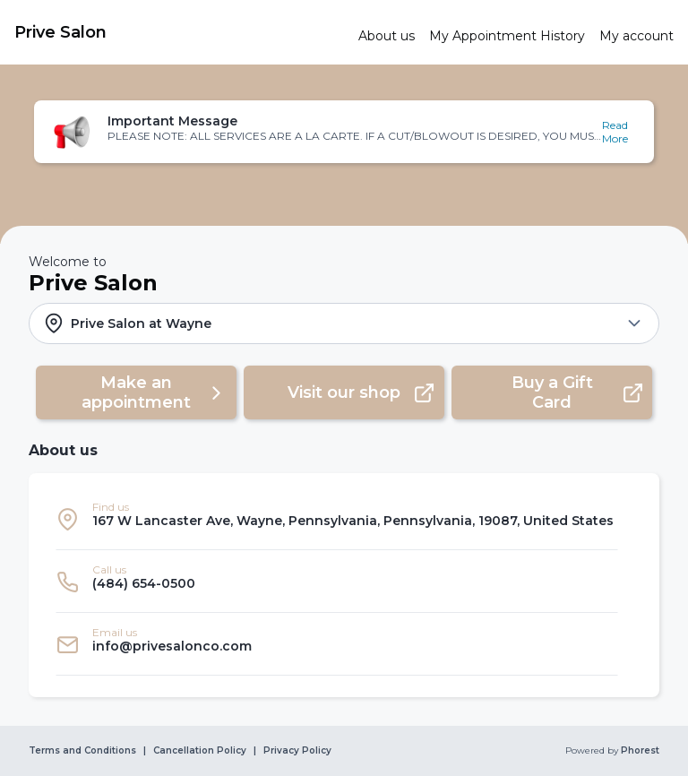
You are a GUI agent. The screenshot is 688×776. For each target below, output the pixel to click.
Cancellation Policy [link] (199, 751)
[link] (179, 32)
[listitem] (337, 518)
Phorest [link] (638, 751)
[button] (343, 131)
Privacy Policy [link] (297, 751)
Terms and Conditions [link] (82, 751)
